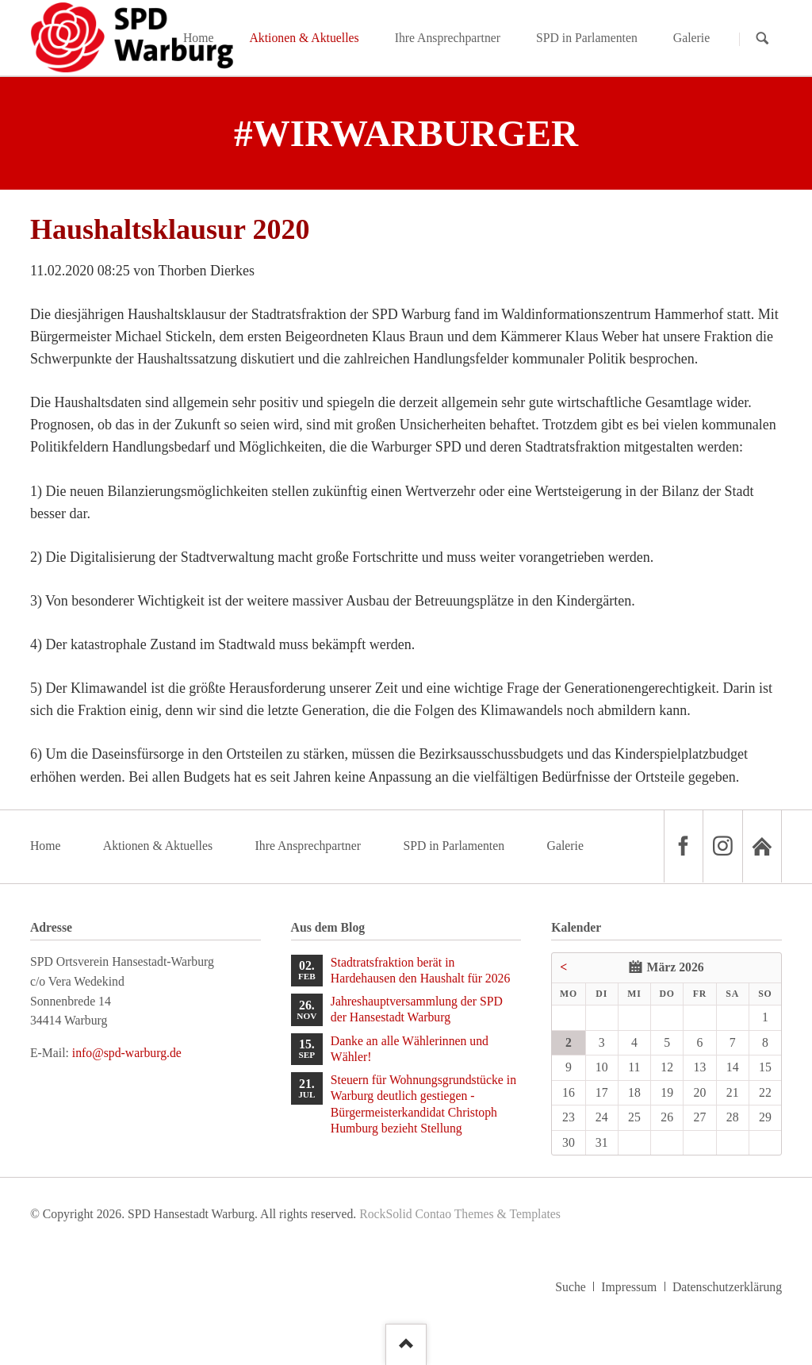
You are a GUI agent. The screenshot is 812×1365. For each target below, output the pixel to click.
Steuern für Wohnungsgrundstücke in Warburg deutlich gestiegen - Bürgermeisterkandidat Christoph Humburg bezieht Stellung (423, 1104)
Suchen (762, 38)
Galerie (565, 845)
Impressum (629, 1287)
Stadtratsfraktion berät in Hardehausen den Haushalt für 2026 (421, 970)
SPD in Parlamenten (453, 845)
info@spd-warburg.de (127, 1052)
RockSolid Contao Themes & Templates (460, 1214)
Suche (570, 1287)
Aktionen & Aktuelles (158, 845)
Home (45, 845)
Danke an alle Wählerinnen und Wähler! (409, 1048)
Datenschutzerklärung (727, 1287)
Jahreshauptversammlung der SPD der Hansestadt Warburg (417, 1009)
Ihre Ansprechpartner (308, 845)
